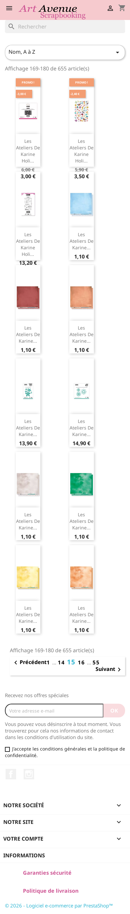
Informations (24, 855)
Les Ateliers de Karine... (82, 241)
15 (72, 661)
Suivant (109, 670)
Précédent (29, 663)
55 (96, 662)
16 (82, 662)
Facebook (11, 774)
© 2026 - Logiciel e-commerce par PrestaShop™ (59, 905)
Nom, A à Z (65, 52)
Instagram (29, 774)
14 (62, 662)
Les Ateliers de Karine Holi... (28, 150)
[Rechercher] (65, 26)
